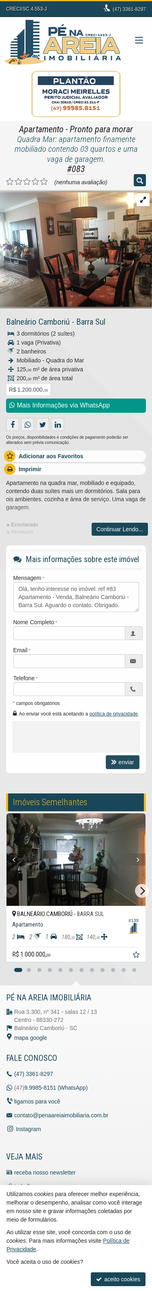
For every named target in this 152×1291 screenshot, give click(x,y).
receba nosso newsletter (45, 1172)
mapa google (30, 1038)
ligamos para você (37, 1101)
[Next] (141, 859)
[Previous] (10, 859)
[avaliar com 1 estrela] (10, 182)
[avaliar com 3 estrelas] (27, 182)
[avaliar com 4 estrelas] (35, 182)
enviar (122, 762)
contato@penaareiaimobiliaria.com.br (61, 1115)
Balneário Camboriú (38, 322)
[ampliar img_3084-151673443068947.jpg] (76, 248)
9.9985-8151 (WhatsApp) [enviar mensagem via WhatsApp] (56, 1087)
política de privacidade (114, 714)
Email (20, 650)
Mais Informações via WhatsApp (59, 405)
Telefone (24, 678)
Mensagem (27, 578)
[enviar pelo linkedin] (57, 424)
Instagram (28, 1129)
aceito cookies (118, 1279)
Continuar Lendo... (119, 529)
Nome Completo (33, 622)
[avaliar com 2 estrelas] (18, 182)
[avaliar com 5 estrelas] (44, 182)
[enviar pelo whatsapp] (27, 424)
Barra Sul (90, 322)
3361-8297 (129, 9)
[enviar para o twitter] (42, 424)
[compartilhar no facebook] (12, 424)
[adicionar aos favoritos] (137, 956)
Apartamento (41, 129)
